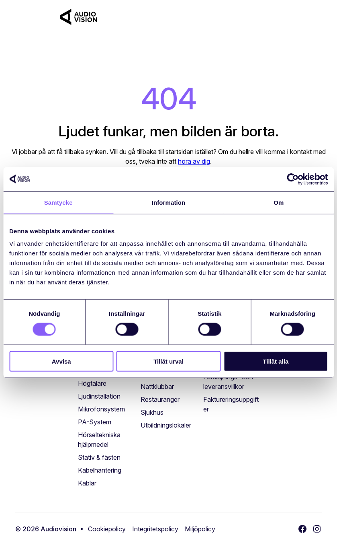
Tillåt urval (168, 361)
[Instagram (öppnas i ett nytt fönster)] (317, 529)
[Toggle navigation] (315, 17)
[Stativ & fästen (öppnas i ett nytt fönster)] (99, 457)
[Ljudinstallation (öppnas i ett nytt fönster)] (99, 396)
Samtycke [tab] (58, 202)
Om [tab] (279, 202)
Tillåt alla (275, 361)
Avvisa (61, 361)
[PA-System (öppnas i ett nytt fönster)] (94, 422)
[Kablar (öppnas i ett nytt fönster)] (87, 483)
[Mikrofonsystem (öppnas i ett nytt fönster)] (101, 409)
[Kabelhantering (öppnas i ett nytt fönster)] (99, 470)
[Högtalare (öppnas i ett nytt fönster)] (92, 383)
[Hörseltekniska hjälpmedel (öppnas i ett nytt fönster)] (106, 439)
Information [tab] (169, 202)
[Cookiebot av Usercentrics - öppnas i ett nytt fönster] (292, 179)
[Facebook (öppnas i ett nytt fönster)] (302, 529)
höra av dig (194, 161)
